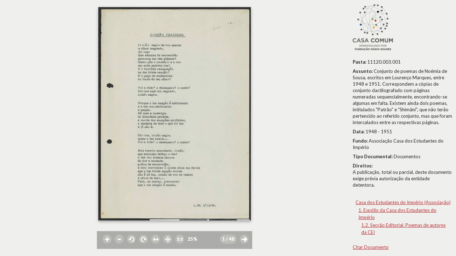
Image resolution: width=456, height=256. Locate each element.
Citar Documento (371, 247)
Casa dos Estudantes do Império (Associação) (403, 202)
